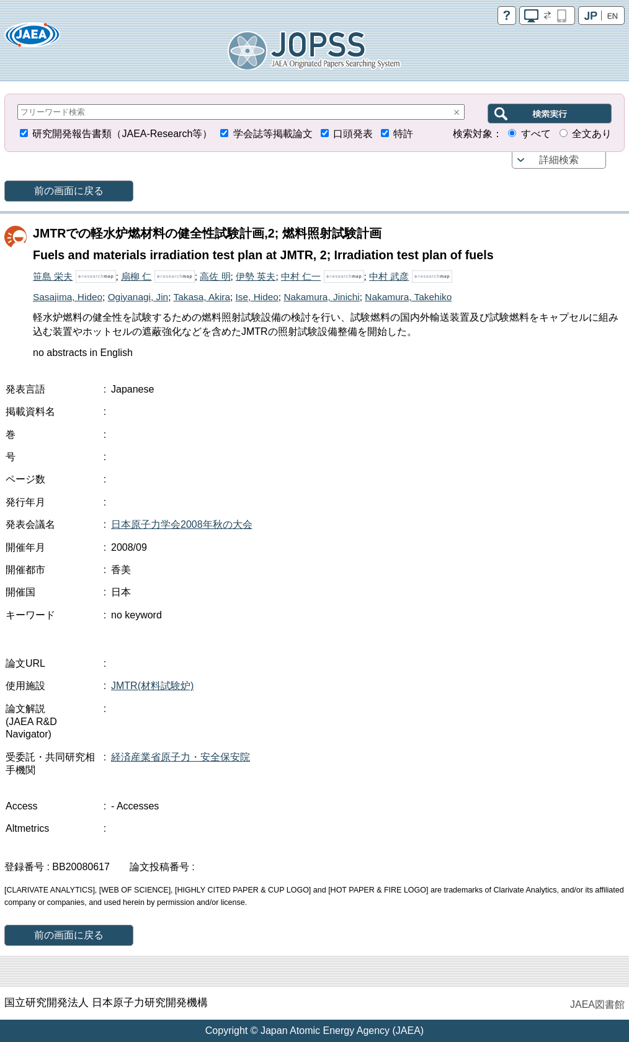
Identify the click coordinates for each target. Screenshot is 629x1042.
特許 (403, 133)
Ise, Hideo (257, 297)
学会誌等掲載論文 (273, 133)
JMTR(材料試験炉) (152, 685)
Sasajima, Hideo (67, 297)
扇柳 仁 (136, 276)
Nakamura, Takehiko (408, 297)
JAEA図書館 (597, 1004)
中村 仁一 (301, 276)
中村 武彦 (389, 276)
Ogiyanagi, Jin (138, 297)
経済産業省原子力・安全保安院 (180, 757)
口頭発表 (353, 133)
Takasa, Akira (201, 297)
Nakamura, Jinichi (321, 297)
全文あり (592, 133)
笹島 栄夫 (53, 276)
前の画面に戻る (69, 190)
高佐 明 (215, 276)
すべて (536, 133)
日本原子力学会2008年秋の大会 (181, 524)
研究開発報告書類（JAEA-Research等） (122, 133)
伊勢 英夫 (255, 276)
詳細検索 (559, 159)
